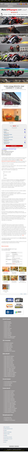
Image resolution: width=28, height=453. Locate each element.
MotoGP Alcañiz (7, 329)
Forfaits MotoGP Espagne (9, 412)
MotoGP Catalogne (8, 323)
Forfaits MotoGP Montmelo (9, 398)
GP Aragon (5, 14)
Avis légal (5, 430)
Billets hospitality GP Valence (9, 375)
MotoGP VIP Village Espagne (9, 336)
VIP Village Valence (8, 349)
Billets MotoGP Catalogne (9, 356)
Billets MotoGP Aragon (8, 357)
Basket (14, 12)
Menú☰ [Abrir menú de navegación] (2, 4)
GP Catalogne (10, 14)
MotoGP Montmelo (7, 332)
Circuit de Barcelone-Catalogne (10, 381)
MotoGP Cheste (7, 331)
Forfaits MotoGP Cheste (8, 397)
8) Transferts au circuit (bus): (8, 139)
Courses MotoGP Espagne (9, 337)
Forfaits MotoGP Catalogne (9, 390)
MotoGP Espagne (7, 321)
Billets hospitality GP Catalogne (10, 372)
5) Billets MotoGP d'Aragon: (8, 134)
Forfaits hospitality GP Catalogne (10, 408)
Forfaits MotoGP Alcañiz (8, 396)
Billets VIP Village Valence (9, 371)
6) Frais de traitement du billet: (8, 137)
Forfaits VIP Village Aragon (9, 405)
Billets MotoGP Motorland (9, 365)
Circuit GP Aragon (7, 384)
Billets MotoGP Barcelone (9, 360)
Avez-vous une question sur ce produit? (14, 147)
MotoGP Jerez (7, 327)
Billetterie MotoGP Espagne (9, 376)
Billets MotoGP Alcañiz (8, 361)
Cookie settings (11, 446)
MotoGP (7, 1)
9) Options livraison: (7, 142)
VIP (4, 1)
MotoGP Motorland (8, 333)
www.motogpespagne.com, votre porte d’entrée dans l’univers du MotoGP (14, 450)
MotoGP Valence (7, 325)
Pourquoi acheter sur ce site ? (8, 438)
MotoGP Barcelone (8, 328)
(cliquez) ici (13, 263)
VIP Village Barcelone (8, 347)
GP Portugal (18, 14)
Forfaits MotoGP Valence (9, 393)
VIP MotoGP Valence (8, 345)
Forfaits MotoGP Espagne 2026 (6, 89)
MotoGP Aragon (7, 324)
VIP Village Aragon (7, 348)
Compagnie (5, 435)
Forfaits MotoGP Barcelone (9, 394)
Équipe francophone (24, 14)
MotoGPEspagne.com (20, 448)
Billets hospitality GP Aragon (9, 373)
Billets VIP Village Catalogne (9, 368)
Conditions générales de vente (8, 428)
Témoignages (6, 440)
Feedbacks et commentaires (9, 420)
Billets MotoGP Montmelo (9, 364)
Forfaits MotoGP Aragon (8, 392)
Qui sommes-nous (7, 417)
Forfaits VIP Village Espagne (9, 402)
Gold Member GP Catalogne (9, 351)
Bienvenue (1, 1)
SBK (9, 1)
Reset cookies (17, 446)
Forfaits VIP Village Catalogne (10, 404)
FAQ (23, 235)
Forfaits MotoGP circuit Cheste (10, 401)
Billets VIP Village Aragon (9, 369)
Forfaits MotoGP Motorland (9, 400)
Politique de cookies (7, 433)
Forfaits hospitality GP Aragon (10, 409)
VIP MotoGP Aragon (8, 344)
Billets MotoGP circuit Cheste (9, 367)
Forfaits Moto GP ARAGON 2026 (14, 89)
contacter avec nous (8, 418)
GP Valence (14, 14)
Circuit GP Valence (8, 385)
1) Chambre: (5, 129)
